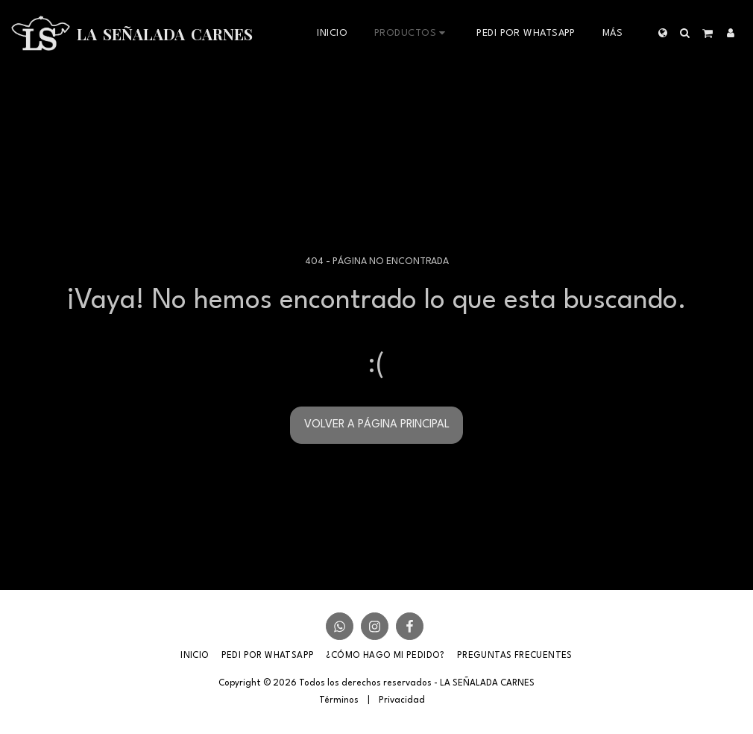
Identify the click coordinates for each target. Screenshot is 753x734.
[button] (685, 33)
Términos (339, 700)
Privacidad (402, 700)
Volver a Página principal (377, 424)
